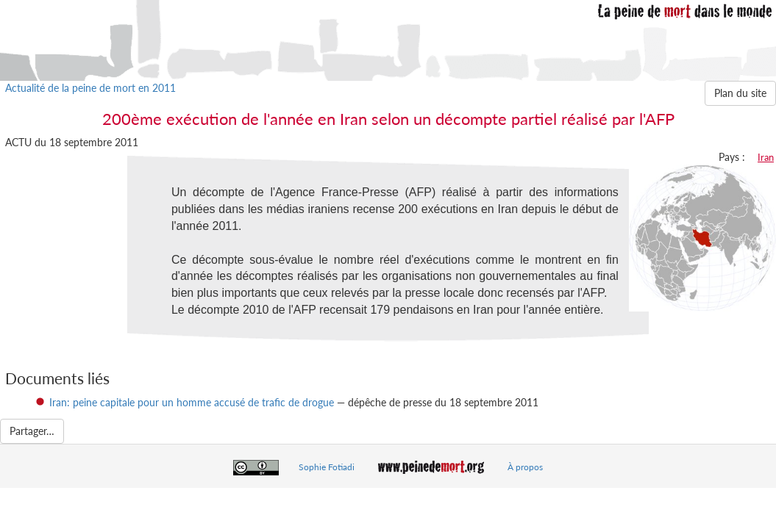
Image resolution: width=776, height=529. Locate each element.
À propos (525, 466)
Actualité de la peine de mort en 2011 (90, 88)
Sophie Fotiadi (327, 466)
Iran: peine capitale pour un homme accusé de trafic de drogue (191, 402)
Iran (766, 157)
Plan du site (740, 93)
